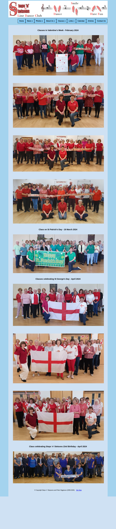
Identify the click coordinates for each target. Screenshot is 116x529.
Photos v (39, 21)
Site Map (79, 490)
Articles (91, 21)
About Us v (50, 21)
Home (21, 21)
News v (30, 21)
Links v (71, 21)
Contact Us (101, 21)
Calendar (81, 21)
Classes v (62, 21)
